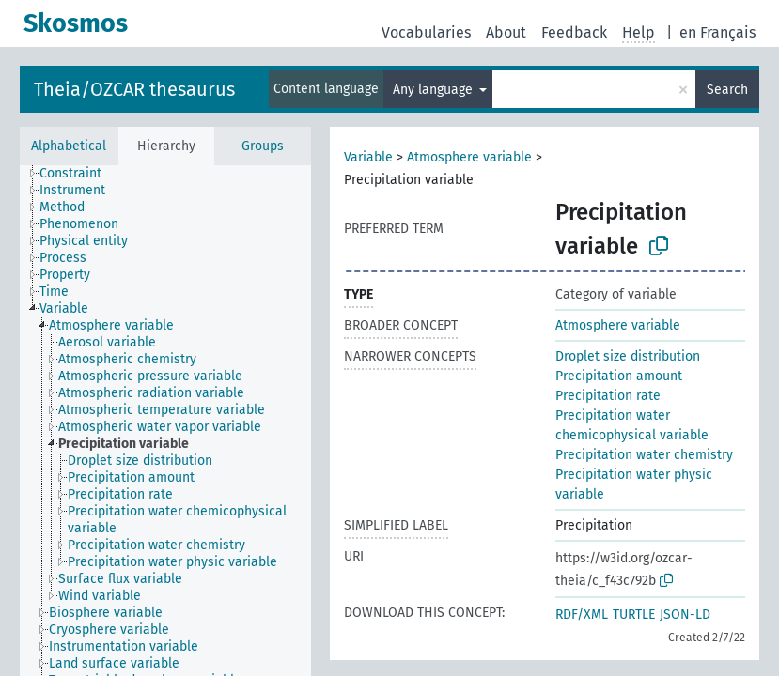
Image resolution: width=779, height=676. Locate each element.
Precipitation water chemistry (644, 455)
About (506, 32)
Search (727, 90)
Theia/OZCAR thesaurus (134, 89)
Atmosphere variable (469, 157)
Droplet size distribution (627, 356)
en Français (717, 32)
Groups (262, 146)
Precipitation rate (608, 396)
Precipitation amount (618, 376)
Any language (434, 90)
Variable (368, 157)
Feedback (574, 32)
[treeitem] (78, 173)
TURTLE (634, 614)
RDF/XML (581, 614)
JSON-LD (685, 614)
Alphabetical (68, 146)
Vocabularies (426, 32)
